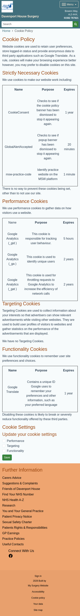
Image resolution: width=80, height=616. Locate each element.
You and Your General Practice (23, 510)
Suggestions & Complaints (20, 483)
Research (8, 505)
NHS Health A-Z (13, 499)
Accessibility (38, 592)
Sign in (38, 576)
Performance (15, 440)
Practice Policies (13, 538)
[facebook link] (10, 556)
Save (7, 457)
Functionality (15, 450)
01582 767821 (71, 18)
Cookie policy (38, 598)
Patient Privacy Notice (17, 516)
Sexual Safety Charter (17, 522)
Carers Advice (11, 477)
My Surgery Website (38, 585)
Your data (38, 604)
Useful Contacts (13, 544)
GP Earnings (10, 533)
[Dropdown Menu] (69, 4)
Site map (38, 610)
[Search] (37, 24)
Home (6, 30)
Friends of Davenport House (21, 488)
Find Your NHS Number (18, 494)
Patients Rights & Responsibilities (24, 527)
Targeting (13, 445)
